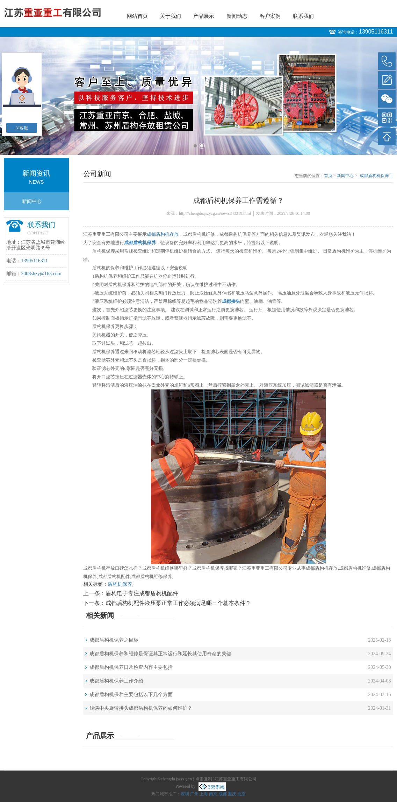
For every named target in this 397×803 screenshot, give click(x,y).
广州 (194, 793)
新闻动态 (236, 16)
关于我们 (170, 16)
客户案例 (270, 16)
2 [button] (201, 145)
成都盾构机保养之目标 (113, 640)
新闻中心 (32, 201)
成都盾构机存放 (163, 234)
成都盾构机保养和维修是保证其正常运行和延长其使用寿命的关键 (160, 653)
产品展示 (203, 16)
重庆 (232, 793)
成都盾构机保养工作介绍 (116, 681)
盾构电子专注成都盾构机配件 (142, 593)
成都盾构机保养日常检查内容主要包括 (131, 667)
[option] (198, 96)
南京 (213, 793)
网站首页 (137, 16)
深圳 (185, 793)
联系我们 (303, 16)
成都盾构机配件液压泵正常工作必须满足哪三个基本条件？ (178, 603)
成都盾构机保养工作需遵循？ (376, 176)
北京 (241, 793)
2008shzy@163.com (41, 273)
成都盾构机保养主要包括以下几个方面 (131, 694)
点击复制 (203, 778)
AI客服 (21, 127)
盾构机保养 (120, 584)
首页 (328, 175)
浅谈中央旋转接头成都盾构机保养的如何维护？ (140, 708)
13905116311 (376, 32)
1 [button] (195, 145)
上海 (204, 793)
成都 (222, 793)
